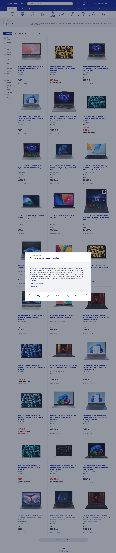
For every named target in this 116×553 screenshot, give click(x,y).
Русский (38, 255)
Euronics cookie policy (38, 283)
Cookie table (33, 286)
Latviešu (32, 255)
